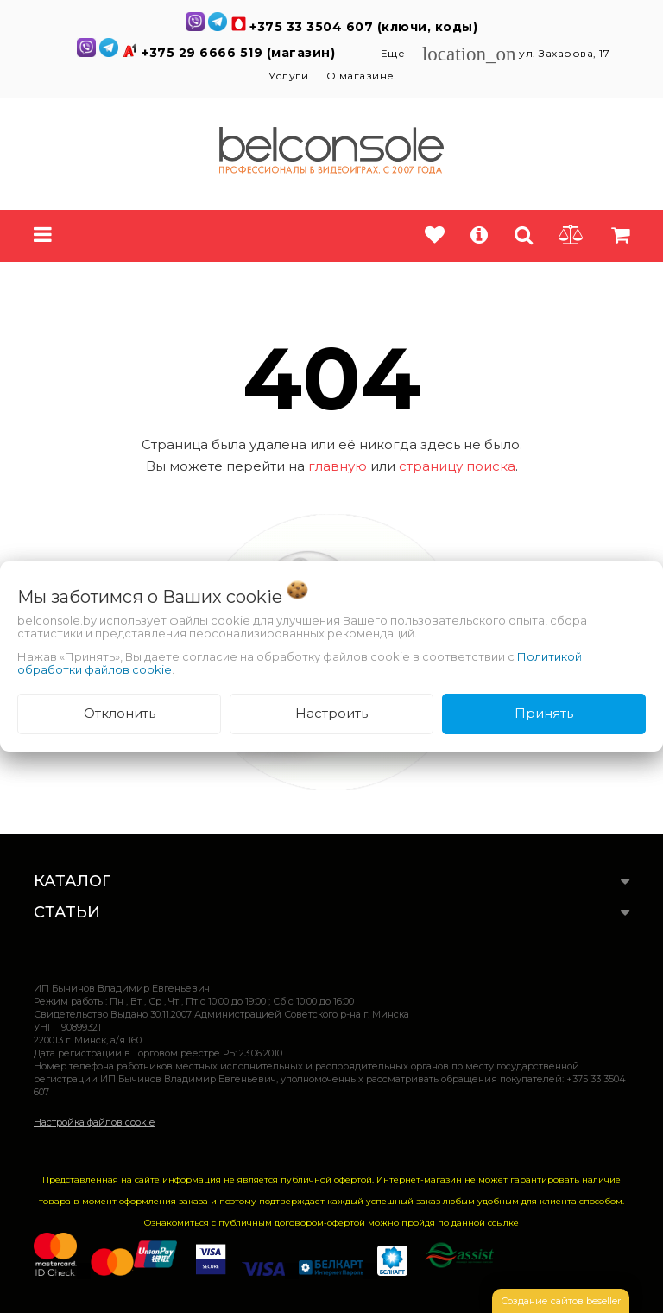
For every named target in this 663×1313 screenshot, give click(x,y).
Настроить (331, 713)
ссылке (503, 1222)
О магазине (360, 75)
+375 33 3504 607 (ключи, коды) (363, 27)
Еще (394, 53)
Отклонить (119, 713)
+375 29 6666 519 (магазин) (240, 52)
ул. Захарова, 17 (515, 53)
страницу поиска (457, 466)
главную (337, 466)
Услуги (288, 75)
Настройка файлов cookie (94, 1122)
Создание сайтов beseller (561, 1301)
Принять (544, 713)
